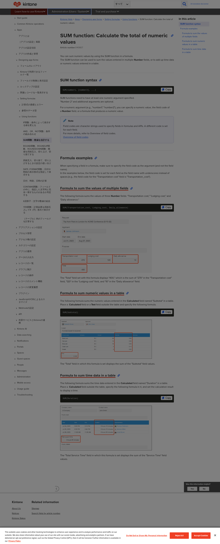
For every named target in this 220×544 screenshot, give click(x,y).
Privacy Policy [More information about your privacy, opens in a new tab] (14, 541)
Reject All (179, 535)
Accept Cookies (201, 535)
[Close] (215, 535)
